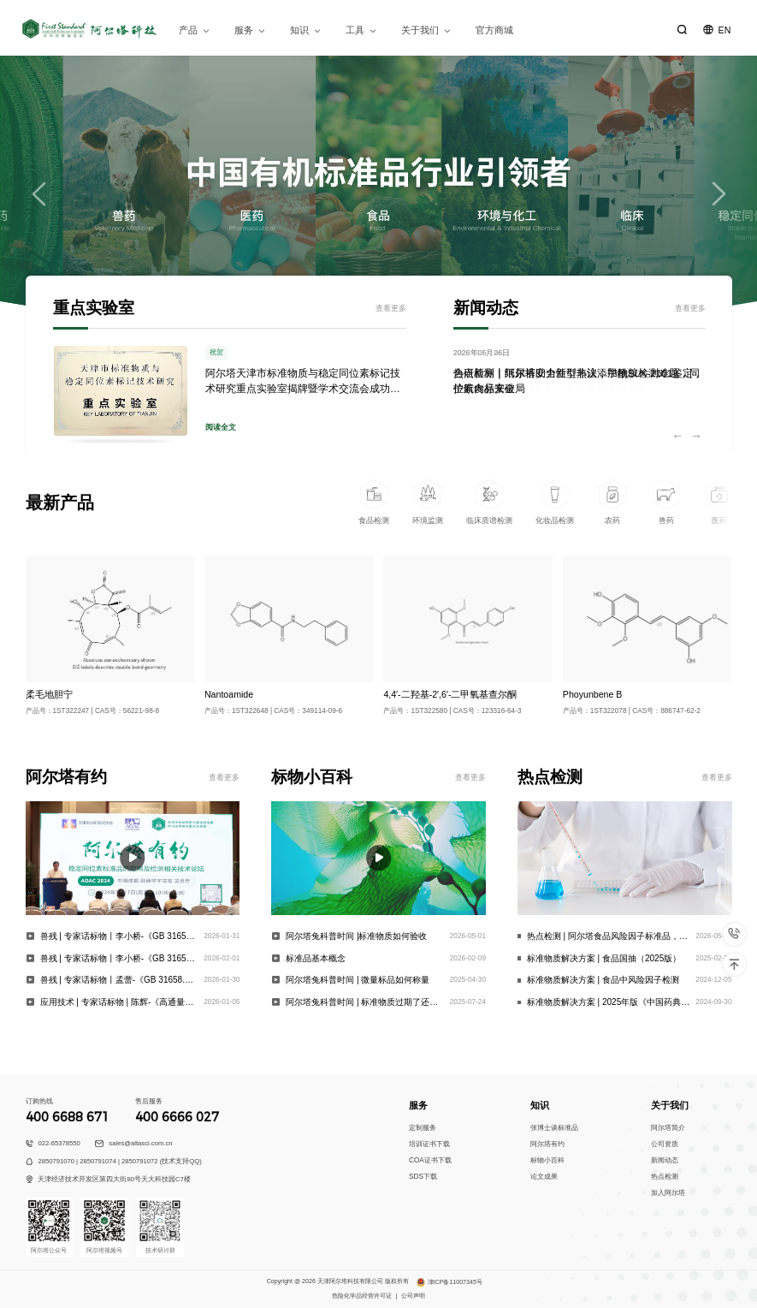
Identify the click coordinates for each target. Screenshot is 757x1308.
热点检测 (664, 1176)
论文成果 (544, 1176)
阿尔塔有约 (547, 1144)
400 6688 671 (67, 1117)
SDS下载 (423, 1176)
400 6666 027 (177, 1117)
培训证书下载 (429, 1144)
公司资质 (664, 1144)
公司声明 (413, 1296)
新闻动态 (664, 1160)
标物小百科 (547, 1160)
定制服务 (422, 1128)
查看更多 (391, 308)
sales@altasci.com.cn (140, 1143)
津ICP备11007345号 (455, 1282)
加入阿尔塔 (668, 1193)
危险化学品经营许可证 (362, 1296)
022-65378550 (59, 1143)
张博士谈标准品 (554, 1128)
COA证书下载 (430, 1160)
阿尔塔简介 (668, 1128)
